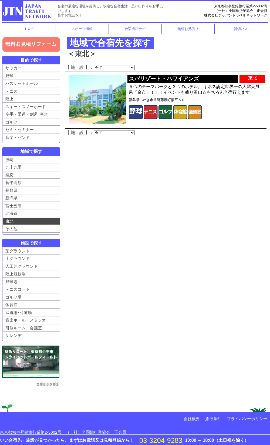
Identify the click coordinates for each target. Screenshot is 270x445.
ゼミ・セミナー (19, 129)
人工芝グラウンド (21, 266)
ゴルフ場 (13, 297)
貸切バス (241, 29)
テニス (11, 91)
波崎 (9, 159)
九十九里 (13, 167)
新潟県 (11, 198)
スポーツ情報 (82, 29)
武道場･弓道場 (18, 312)
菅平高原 (13, 182)
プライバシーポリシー (247, 418)
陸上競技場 (15, 274)
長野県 (11, 190)
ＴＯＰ (29, 29)
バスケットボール (21, 83)
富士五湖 (13, 205)
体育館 (11, 304)
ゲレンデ (13, 335)
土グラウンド (17, 258)
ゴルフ (11, 122)
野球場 (11, 281)
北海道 (11, 213)
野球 (9, 75)
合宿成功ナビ (135, 29)
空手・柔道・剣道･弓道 (26, 114)
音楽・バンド (17, 137)
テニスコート (17, 289)
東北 (9, 221)
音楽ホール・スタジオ (25, 320)
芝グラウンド (17, 251)
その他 (11, 228)
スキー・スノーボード (25, 106)
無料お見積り (187, 29)
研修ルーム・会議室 (23, 328)
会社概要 (192, 418)
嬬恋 (9, 175)
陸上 (9, 98)
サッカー (13, 68)
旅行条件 (213, 418)
